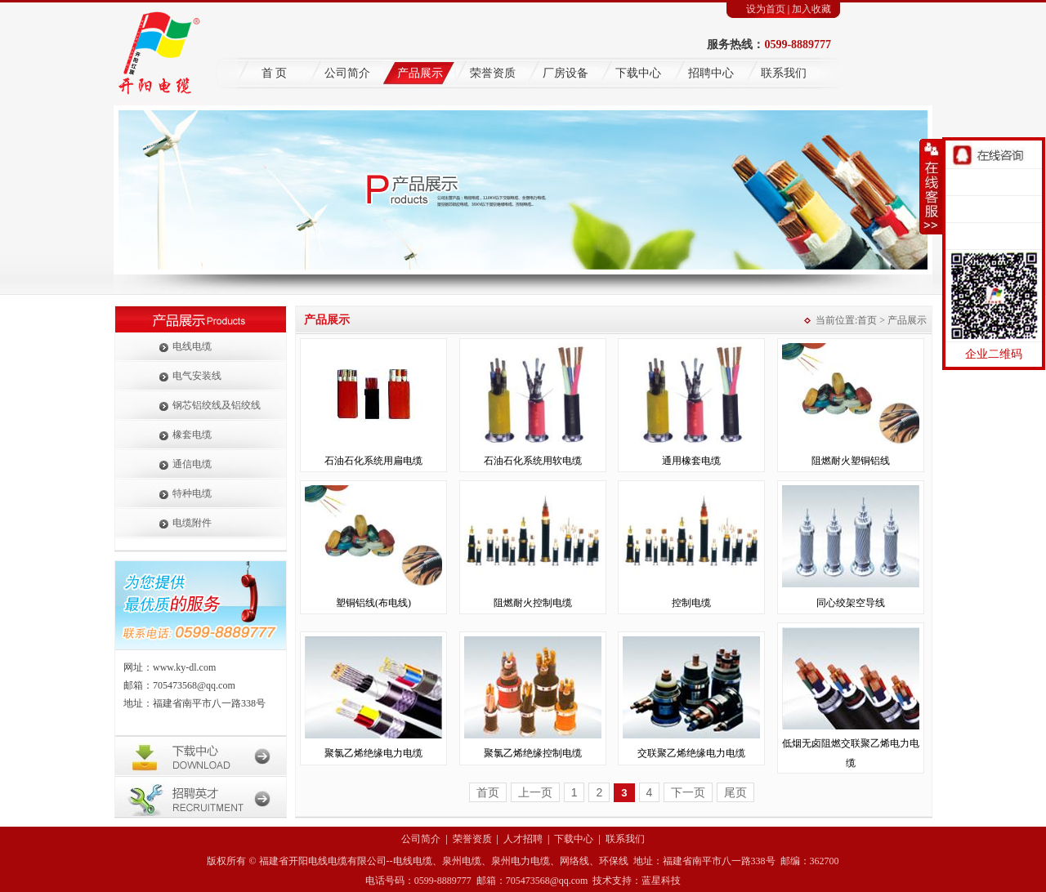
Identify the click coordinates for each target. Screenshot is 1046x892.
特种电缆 (192, 493)
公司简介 (347, 73)
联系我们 (784, 73)
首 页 (275, 73)
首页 (867, 320)
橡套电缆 (192, 434)
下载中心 (638, 73)
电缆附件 (192, 523)
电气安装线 (196, 375)
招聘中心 (711, 73)
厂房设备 (565, 73)
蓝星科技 (661, 880)
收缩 (930, 187)
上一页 (535, 792)
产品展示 (420, 73)
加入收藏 (811, 9)
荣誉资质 (493, 73)
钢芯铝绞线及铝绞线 (216, 405)
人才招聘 (523, 839)
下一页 (688, 792)
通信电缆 (192, 464)
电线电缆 (192, 346)
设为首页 (765, 9)
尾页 (735, 792)
